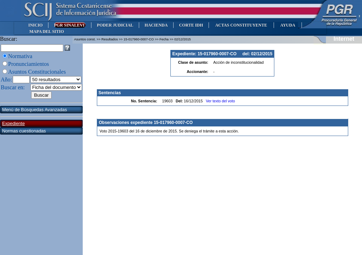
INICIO (35, 25)
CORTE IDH (191, 25)
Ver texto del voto (220, 101)
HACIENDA (156, 25)
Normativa (20, 56)
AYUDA (287, 25)
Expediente (13, 123)
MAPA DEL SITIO (46, 31)
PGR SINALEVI (70, 25)
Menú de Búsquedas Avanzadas (34, 109)
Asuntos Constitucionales (37, 72)
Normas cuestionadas (24, 131)
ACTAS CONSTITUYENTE (241, 25)
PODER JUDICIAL (115, 25)
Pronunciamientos (28, 64)
